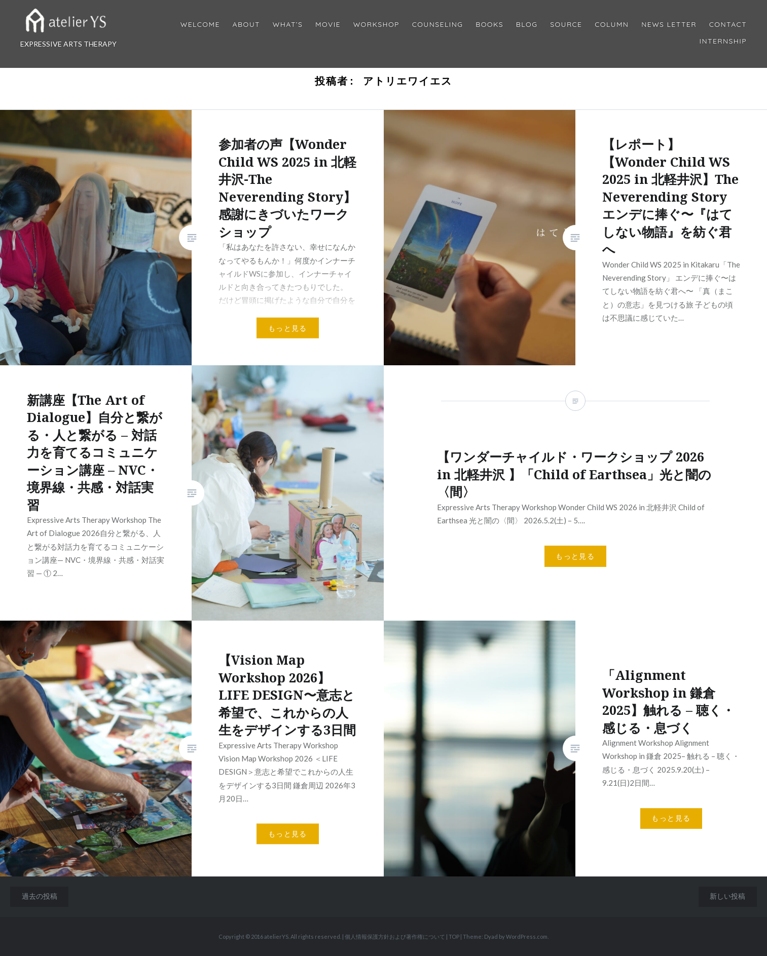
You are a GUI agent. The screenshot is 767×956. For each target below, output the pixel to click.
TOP (454, 936)
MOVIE (328, 24)
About (246, 24)
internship (723, 41)
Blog (526, 24)
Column (612, 24)
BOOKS (489, 24)
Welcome (200, 24)
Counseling (437, 24)
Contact (728, 24)
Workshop (376, 24)
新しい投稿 (727, 896)
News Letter (669, 24)
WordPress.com (526, 936)
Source (566, 24)
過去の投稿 (39, 896)
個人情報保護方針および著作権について (395, 936)
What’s (288, 24)
